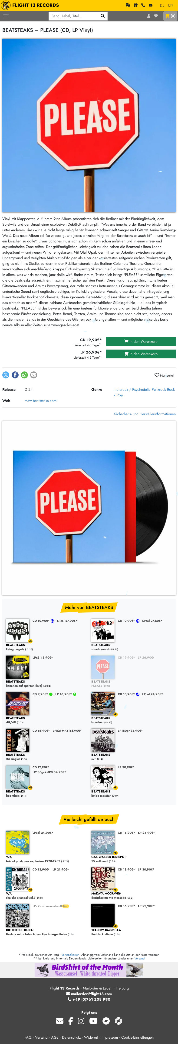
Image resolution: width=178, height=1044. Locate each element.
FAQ (28, 1037)
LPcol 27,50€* (152, 621)
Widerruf (91, 1037)
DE (162, 5)
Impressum (110, 1037)
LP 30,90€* (126, 767)
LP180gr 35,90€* (130, 730)
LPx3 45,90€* (43, 657)
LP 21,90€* (61, 869)
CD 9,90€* (41, 694)
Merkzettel (164, 375)
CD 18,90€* (126, 869)
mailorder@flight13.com (89, 993)
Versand (140, 958)
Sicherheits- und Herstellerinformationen (145, 414)
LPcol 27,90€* (67, 621)
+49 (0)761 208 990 (89, 999)
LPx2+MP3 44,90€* (67, 730)
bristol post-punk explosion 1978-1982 (46, 859)
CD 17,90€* (41, 767)
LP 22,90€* (146, 906)
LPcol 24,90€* (152, 694)
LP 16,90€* (64, 694)
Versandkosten (70, 954)
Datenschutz (71, 1037)
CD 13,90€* (41, 869)
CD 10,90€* (42, 621)
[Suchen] (103, 16)
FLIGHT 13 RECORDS (31, 5)
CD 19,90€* (126, 657)
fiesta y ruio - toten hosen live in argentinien (46, 932)
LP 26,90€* (146, 657)
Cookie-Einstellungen (137, 1037)
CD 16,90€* (41, 730)
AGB (55, 1037)
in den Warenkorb (141, 341)
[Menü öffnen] (6, 16)
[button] (5, 374)
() (170, 16)
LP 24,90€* (146, 832)
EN (170, 5)
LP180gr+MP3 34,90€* (49, 772)
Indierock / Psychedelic (132, 389)
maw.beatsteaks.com (40, 400)
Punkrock (159, 389)
